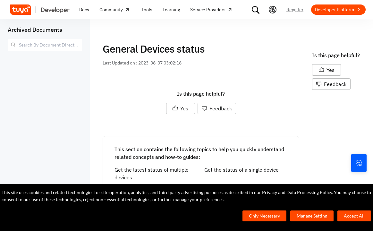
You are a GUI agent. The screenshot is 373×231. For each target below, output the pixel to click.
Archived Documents (35, 29)
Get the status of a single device (241, 170)
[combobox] (45, 45)
